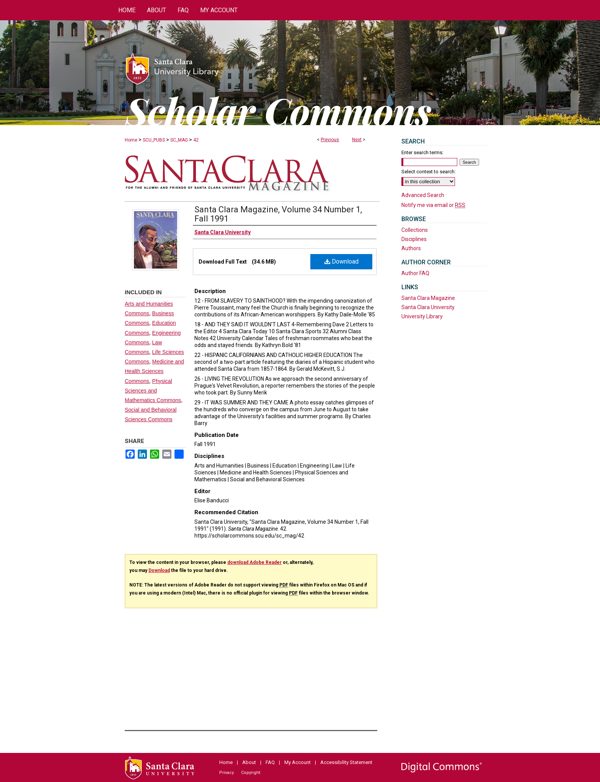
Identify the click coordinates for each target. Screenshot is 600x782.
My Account (297, 762)
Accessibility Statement (346, 762)
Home (131, 140)
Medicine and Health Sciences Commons (154, 371)
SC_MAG (179, 140)
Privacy (226, 772)
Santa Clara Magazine (428, 298)
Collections (414, 230)
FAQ (270, 762)
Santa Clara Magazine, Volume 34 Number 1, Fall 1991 (278, 214)
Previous (330, 139)
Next (357, 139)
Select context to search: (428, 171)
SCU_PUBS (154, 140)
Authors (411, 248)
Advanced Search (422, 195)
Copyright (250, 772)
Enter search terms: (422, 152)
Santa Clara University (428, 307)
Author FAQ (415, 273)
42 (196, 140)
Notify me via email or (433, 205)
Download (341, 261)
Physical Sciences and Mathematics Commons (153, 390)
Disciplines (414, 239)
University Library (422, 316)
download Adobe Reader (254, 562)
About (249, 762)
